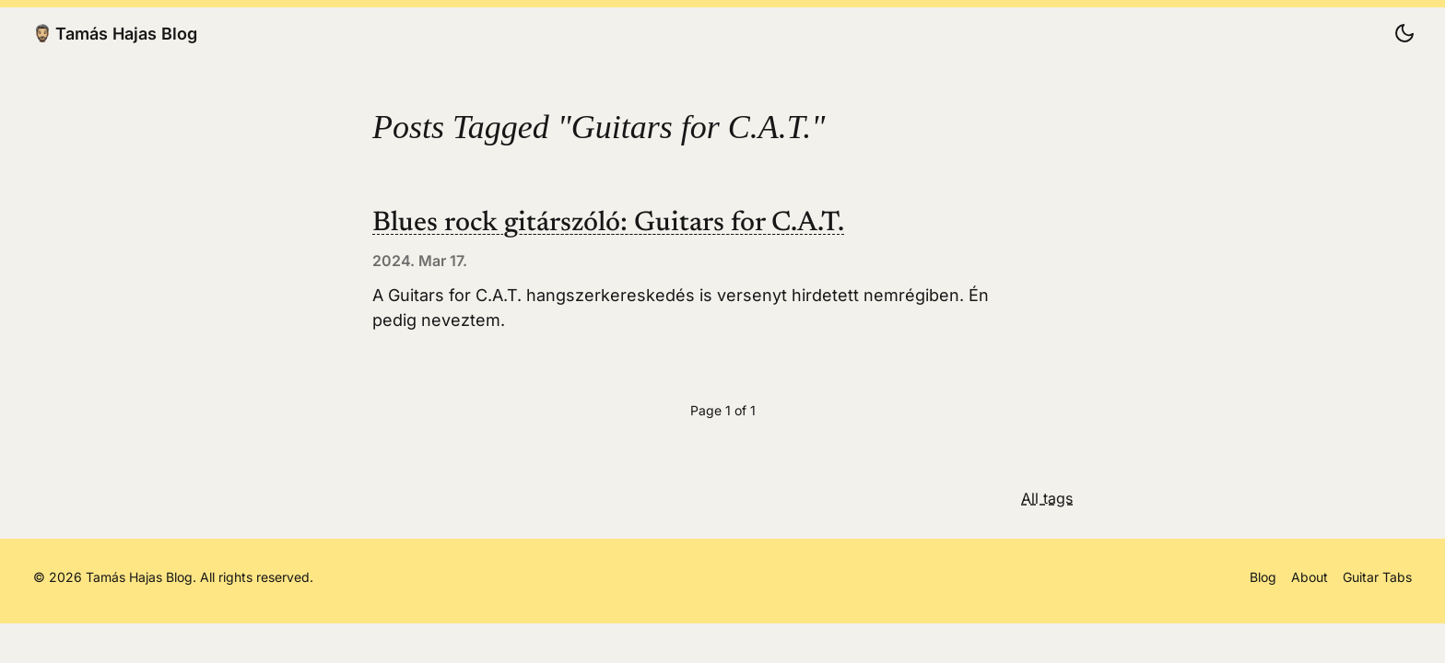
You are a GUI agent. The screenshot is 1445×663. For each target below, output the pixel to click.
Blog (1263, 577)
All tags (1047, 498)
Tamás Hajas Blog (115, 33)
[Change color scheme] (1404, 33)
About (1309, 577)
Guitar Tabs (1377, 577)
